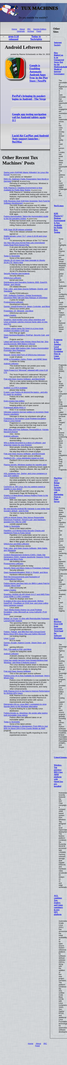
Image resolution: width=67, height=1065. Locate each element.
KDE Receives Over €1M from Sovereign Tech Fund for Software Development (59, 628)
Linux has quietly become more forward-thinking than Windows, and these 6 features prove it (26, 661)
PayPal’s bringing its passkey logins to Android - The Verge (29, 98)
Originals (21, 31)
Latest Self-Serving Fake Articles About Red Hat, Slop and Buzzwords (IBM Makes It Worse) (26, 342)
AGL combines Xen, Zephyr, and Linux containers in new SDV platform (58, 905)
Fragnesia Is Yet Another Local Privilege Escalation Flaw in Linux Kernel (58, 349)
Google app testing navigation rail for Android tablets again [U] (29, 117)
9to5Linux (59, 206)
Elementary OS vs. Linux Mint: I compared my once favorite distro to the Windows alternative (25, 705)
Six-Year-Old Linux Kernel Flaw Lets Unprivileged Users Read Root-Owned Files (24, 244)
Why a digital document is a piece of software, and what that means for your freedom (25, 444)
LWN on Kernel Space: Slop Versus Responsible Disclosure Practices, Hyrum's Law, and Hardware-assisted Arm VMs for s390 (25, 519)
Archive (30, 31)
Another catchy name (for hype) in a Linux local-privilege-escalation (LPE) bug (24, 329)
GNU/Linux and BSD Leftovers (16, 544)
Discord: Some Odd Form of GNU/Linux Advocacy (24, 355)
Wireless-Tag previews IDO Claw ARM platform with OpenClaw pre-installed (58, 775)
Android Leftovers (11, 363)
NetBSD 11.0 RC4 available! (15, 388)
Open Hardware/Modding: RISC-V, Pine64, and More (26, 572)
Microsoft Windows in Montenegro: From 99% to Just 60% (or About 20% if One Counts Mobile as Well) (26, 727)
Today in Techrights (36, 37)
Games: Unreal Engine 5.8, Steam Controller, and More (27, 306)
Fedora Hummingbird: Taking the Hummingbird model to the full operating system (26, 217)
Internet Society (58, 43)
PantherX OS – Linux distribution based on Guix (24, 458)
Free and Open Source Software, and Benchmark (24, 379)
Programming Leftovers (13, 302)
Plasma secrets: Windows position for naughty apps (25, 465)
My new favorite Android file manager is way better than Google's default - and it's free (27, 510)
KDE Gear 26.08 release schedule (18, 229)
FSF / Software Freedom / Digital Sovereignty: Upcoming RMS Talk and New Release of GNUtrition (26, 296)
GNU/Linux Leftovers (12, 278)
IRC (29, 29)
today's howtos (10, 315)
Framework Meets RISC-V (15, 407)
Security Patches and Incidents (17, 273)
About (22, 29)
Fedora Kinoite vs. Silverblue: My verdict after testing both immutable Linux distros (26, 714)
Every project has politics (14, 401)
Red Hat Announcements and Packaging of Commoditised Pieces (22, 578)
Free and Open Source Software (17, 671)
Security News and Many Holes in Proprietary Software (27, 568)
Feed (39, 31)
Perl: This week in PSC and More (17, 649)
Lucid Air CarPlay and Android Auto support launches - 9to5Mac (30, 138)
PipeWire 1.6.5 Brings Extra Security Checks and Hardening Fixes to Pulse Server (58, 490)
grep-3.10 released (13, 37)
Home (14, 29)
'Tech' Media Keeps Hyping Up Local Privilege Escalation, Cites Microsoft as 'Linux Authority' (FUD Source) (25, 612)
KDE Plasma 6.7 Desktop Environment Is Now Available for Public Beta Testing (59, 222)
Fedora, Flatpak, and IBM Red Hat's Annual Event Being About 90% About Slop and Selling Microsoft (25, 633)
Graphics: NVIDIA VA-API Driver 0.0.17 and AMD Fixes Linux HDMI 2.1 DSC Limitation (27, 595)
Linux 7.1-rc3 (9, 638)
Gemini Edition (39, 29)
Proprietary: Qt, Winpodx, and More (18, 311)
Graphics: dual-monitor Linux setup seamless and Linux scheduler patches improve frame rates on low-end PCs (26, 322)
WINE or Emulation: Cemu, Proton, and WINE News (25, 359)
